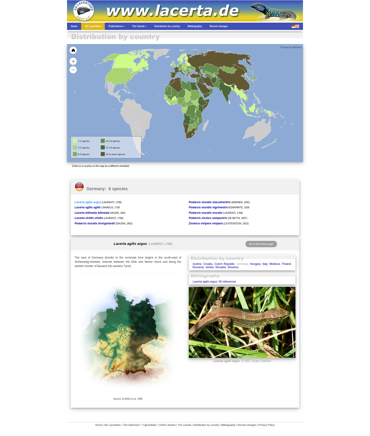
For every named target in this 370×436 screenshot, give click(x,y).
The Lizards (184, 425)
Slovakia (220, 267)
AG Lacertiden (112, 425)
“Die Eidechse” (131, 425)
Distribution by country (206, 425)
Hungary (255, 264)
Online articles (167, 425)
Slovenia (232, 267)
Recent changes (247, 425)
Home (98, 425)
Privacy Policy (267, 425)
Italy (264, 264)
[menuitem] (209, 88)
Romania (198, 267)
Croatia (208, 264)
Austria (197, 264)
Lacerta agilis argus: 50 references (214, 281)
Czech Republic (224, 264)
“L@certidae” (149, 425)
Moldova (274, 264)
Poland (286, 264)
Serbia (210, 267)
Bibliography (228, 425)
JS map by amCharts (291, 47)
